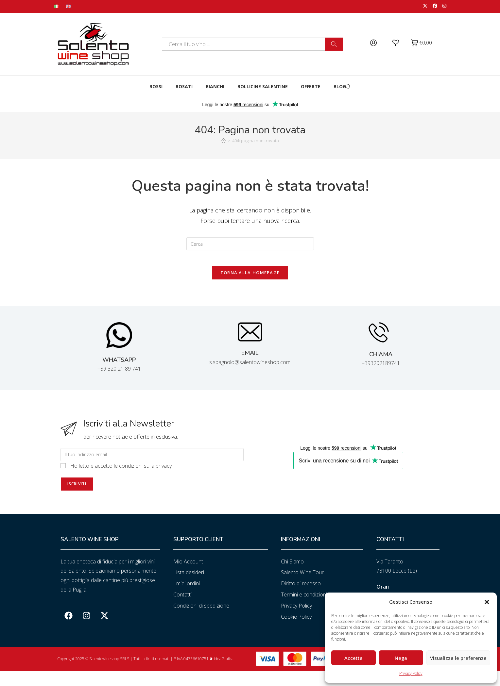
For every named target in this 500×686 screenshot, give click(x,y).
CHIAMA (380, 358)
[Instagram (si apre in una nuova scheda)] (443, 6)
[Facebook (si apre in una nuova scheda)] (435, 6)
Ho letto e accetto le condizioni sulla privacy (121, 470)
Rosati (184, 86)
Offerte (310, 86)
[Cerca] (334, 44)
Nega (401, 658)
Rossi (156, 86)
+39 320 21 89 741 (119, 373)
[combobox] (243, 44)
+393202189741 (381, 367)
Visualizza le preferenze (458, 658)
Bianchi (215, 86)
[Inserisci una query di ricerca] (250, 243)
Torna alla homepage (250, 277)
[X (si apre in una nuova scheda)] (425, 6)
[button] (487, 602)
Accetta (353, 658)
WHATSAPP (119, 364)
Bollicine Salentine (262, 86)
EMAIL (249, 357)
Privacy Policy (410, 673)
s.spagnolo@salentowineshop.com (249, 366)
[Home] (223, 140)
